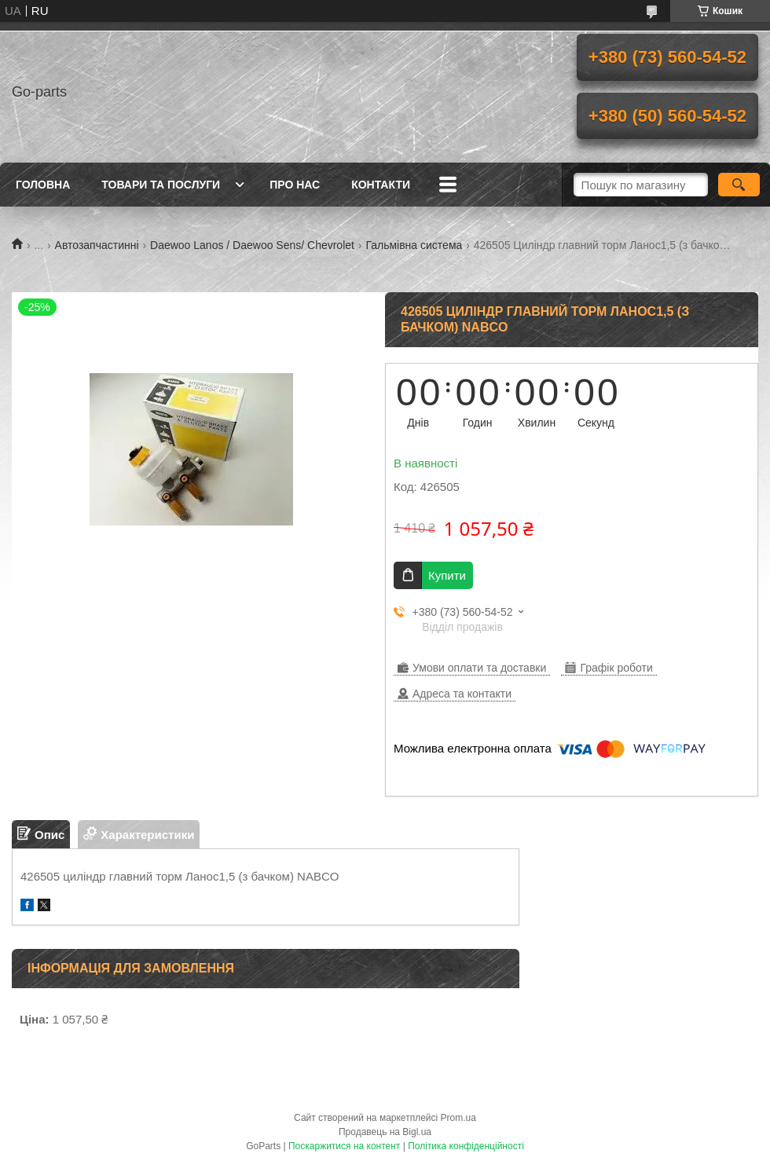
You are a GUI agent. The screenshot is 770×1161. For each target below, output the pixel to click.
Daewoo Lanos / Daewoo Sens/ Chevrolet (252, 245)
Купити (447, 575)
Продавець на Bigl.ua (385, 1131)
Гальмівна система (413, 245)
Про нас (295, 184)
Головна (43, 184)
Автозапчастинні (97, 245)
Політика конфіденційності (466, 1146)
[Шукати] (739, 184)
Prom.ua (458, 1117)
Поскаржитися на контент (344, 1146)
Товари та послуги (160, 184)
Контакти (380, 184)
